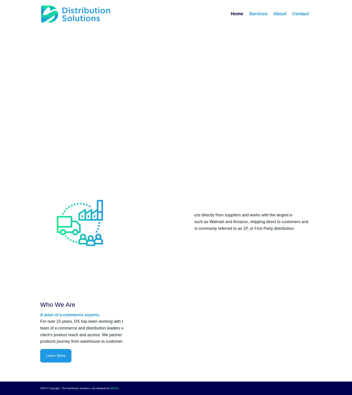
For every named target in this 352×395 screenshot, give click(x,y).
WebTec (114, 388)
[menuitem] (237, 13)
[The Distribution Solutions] (75, 13)
